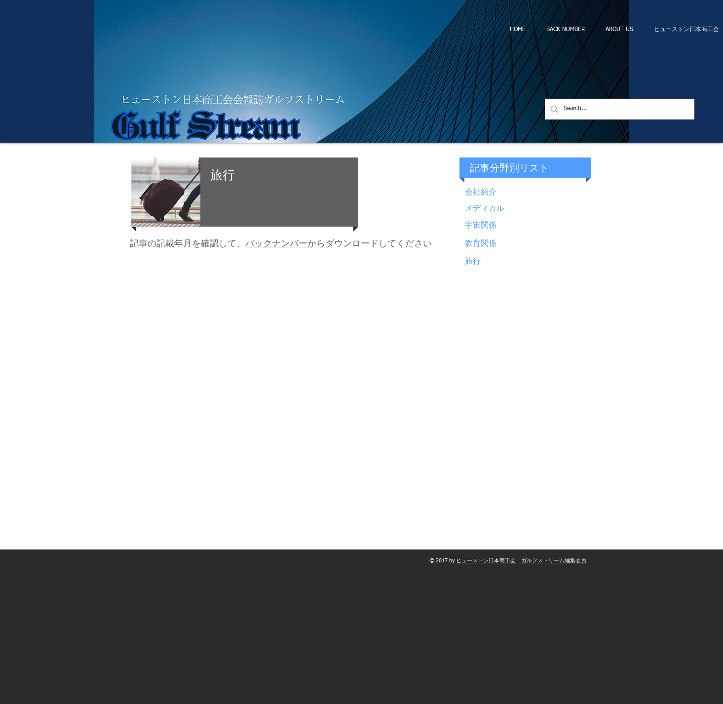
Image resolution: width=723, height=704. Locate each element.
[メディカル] (529, 209)
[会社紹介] (529, 193)
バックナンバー (276, 243)
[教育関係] (529, 244)
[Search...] (619, 109)
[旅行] (529, 262)
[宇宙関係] (529, 226)
